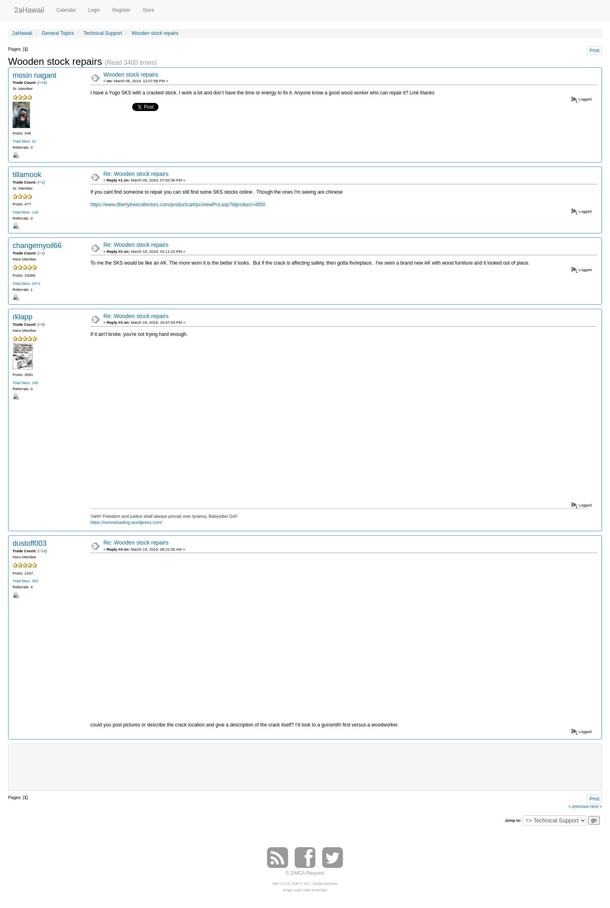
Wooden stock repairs (130, 74)
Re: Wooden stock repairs (136, 174)
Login (94, 10)
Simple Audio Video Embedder (305, 890)
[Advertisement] (305, 766)
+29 (42, 82)
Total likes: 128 (25, 212)
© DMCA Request (305, 873)
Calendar (66, 10)
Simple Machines (325, 884)
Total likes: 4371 (27, 283)
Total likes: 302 (25, 581)
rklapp (22, 317)
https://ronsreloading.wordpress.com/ (126, 522)
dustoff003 (30, 543)
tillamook (27, 175)
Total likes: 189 (25, 382)
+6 (41, 324)
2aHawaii (29, 9)
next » (596, 806)
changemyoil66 (37, 245)
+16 (42, 551)
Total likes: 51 (24, 141)
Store (148, 10)
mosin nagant (34, 75)
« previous (579, 806)
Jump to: (513, 820)
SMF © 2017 (301, 884)
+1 (41, 182)
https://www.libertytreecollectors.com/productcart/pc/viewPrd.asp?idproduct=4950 (177, 204)
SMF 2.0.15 (280, 884)
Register (121, 10)
